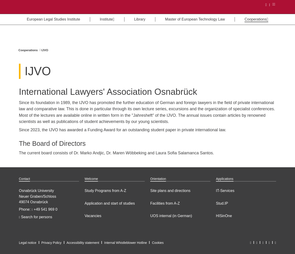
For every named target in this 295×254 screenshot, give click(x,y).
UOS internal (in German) (171, 216)
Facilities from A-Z (165, 203)
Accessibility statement (83, 243)
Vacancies (93, 216)
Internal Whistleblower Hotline (125, 243)
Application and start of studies (110, 203)
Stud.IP (222, 203)
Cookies (158, 243)
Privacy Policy (51, 243)
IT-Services (225, 191)
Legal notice (27, 243)
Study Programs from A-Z (105, 191)
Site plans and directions (170, 191)
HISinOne (224, 216)
